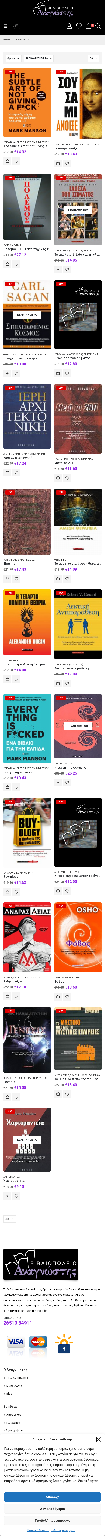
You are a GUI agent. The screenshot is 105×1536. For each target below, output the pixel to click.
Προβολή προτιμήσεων (52, 1521)
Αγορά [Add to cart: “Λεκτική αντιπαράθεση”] (58, 683)
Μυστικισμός (27, 560)
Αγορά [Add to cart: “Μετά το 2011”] (58, 478)
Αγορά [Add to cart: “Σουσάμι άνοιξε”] (58, 163)
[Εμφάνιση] (93, 58)
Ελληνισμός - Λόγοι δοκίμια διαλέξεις (76, 459)
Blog (9, 1393)
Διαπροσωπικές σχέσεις (26, 977)
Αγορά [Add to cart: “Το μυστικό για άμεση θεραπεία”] (58, 579)
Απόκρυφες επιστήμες (67, 872)
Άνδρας (7, 977)
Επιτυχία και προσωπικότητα (19, 142)
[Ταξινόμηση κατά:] (39, 58)
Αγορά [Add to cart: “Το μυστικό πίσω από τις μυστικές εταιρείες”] (58, 1094)
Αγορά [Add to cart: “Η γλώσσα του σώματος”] (58, 373)
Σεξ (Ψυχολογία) (63, 764)
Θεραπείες (60, 560)
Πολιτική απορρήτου (63, 1530)
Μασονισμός (11, 560)
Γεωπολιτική (10, 660)
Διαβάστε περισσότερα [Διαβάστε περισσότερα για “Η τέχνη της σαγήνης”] (58, 782)
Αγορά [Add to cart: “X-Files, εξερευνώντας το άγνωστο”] (58, 891)
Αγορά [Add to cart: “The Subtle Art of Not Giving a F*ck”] (7, 161)
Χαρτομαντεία (11, 1177)
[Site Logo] (52, 9)
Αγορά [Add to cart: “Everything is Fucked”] (7, 787)
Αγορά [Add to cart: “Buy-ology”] (7, 892)
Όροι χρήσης (14, 1430)
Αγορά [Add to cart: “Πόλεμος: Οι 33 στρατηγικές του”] (7, 264)
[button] (98, 1439)
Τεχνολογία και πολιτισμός (88, 144)
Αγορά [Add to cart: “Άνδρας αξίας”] (7, 996)
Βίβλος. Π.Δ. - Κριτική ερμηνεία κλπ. (23, 1078)
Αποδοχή (52, 1497)
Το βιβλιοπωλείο (17, 1377)
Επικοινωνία (14, 1385)
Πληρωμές (13, 1422)
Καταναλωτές (11, 873)
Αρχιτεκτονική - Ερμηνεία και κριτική (24, 454)
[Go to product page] (27, 102)
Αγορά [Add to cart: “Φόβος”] (58, 997)
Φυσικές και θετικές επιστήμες (48, 354)
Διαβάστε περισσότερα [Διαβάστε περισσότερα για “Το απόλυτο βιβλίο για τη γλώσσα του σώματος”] (58, 269)
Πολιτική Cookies (38, 1530)
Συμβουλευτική (44, 142)
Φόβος (76, 978)
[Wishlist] (79, 26)
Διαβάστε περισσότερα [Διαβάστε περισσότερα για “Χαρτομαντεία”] (7, 1196)
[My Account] (69, 26)
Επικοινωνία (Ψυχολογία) (68, 251)
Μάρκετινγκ (26, 873)
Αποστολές (13, 1414)
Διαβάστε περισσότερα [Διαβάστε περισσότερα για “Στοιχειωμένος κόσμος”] (7, 373)
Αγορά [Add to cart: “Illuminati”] (7, 579)
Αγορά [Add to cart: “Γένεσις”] (7, 1097)
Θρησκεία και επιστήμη (16, 354)
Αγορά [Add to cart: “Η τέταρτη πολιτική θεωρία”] (7, 679)
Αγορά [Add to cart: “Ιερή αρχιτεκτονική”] (7, 472)
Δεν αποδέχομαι (52, 1509)
